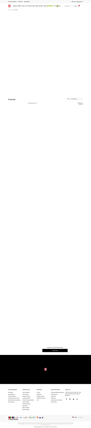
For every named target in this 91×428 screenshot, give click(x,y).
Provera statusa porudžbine (28, 400)
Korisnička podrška (26, 398)
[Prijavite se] (78, 6)
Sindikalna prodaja (40, 396)
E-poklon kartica (54, 394)
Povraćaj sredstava (26, 403)
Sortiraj (68, 98)
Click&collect (53, 396)
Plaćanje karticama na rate (13, 398)
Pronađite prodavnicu (41, 398)
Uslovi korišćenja (25, 392)
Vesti (38, 400)
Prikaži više (55, 350)
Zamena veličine (25, 402)
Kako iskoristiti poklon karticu (14, 400)
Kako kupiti (10, 392)
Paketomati (53, 398)
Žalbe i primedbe (25, 407)
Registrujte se (80, 1)
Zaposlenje (39, 394)
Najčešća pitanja (25, 409)
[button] (70, 6)
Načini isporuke (11, 402)
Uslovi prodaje (25, 394)
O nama (38, 392)
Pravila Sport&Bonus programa (57, 392)
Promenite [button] (80, 417)
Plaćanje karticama (12, 396)
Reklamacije (24, 405)
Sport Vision (10, 9)
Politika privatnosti (26, 396)
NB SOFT (47, 426)
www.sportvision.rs (40, 426)
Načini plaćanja (11, 394)
